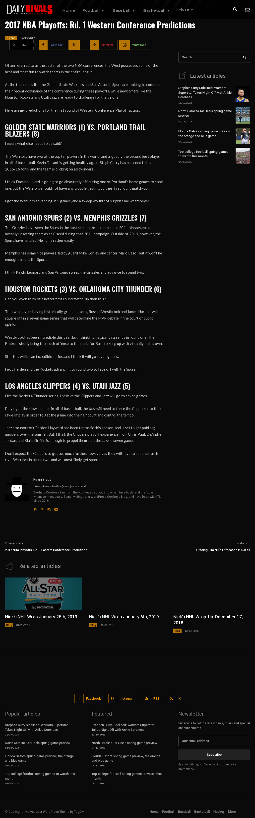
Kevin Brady (42, 479)
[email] (214, 741)
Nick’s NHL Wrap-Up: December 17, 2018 (208, 620)
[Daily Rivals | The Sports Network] (30, 9)
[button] (235, 9)
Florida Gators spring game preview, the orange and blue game (204, 133)
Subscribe (214, 754)
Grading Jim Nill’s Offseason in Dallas (223, 550)
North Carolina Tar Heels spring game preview (205, 113)
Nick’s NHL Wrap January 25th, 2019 (41, 617)
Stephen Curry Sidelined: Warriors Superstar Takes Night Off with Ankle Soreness (205, 92)
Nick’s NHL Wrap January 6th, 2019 (124, 617)
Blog (11, 38)
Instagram (127, 698)
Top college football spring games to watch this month (203, 153)
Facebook (93, 698)
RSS (156, 698)
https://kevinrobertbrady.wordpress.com (60, 486)
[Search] (244, 57)
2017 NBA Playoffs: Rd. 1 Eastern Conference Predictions (46, 550)
